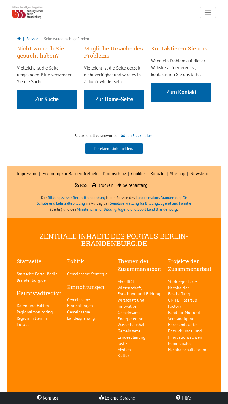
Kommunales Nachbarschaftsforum (187, 346)
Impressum (27, 173)
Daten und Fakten (33, 305)
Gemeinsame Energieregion (130, 315)
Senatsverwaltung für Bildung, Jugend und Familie (150, 203)
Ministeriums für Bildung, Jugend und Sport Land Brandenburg (127, 209)
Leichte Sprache (117, 398)
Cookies (138, 173)
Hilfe (183, 398)
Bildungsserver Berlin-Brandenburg (76, 197)
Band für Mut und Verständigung (184, 315)
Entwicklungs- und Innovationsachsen (185, 334)
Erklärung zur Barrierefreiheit (70, 173)
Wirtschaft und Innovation (131, 303)
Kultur (123, 355)
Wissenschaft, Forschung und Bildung (139, 291)
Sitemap (177, 173)
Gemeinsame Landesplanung (81, 315)
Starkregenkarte (182, 281)
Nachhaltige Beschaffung (179, 291)
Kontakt (158, 173)
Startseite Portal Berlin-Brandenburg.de (38, 277)
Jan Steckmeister (139, 135)
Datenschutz (114, 173)
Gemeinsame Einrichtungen (80, 303)
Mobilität (126, 281)
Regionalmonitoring (35, 312)
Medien (124, 349)
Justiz (122, 343)
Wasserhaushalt (132, 324)
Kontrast (47, 398)
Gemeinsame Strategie (87, 274)
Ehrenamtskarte (182, 324)
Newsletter (200, 173)
